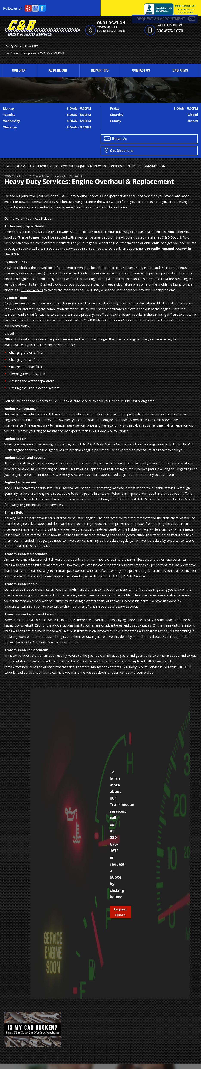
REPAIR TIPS (100, 71)
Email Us (115, 138)
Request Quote (120, 912)
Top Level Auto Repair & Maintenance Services (87, 166)
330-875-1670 (169, 31)
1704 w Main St (41, 176)
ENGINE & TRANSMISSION (145, 166)
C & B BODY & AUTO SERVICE (26, 166)
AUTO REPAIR (58, 71)
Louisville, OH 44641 (69, 176)
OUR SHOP (19, 71)
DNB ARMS (180, 71)
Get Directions (119, 150)
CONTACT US (141, 71)
